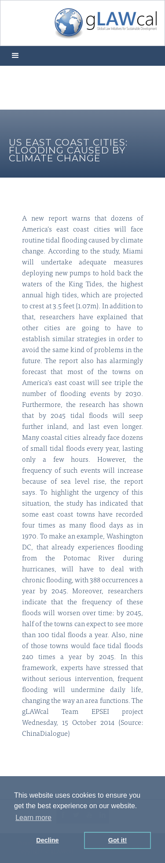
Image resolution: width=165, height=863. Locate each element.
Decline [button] (47, 840)
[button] (15, 56)
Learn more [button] (33, 817)
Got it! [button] (117, 840)
